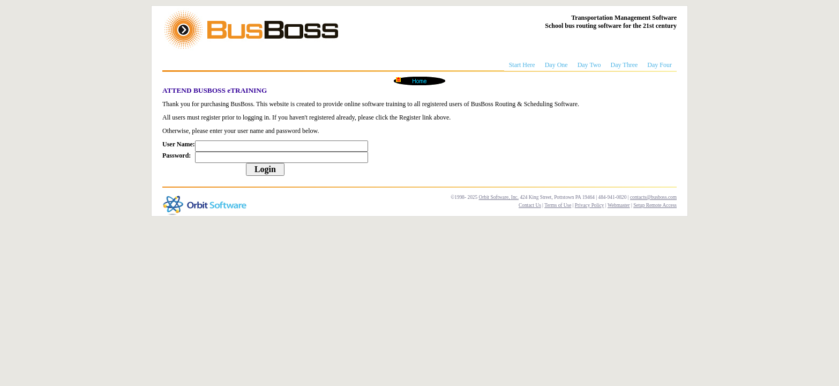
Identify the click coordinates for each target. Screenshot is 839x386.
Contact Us (530, 205)
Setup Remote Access (655, 205)
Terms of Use (557, 205)
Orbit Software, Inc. (498, 197)
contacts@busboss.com (653, 197)
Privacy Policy (589, 205)
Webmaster (619, 205)
